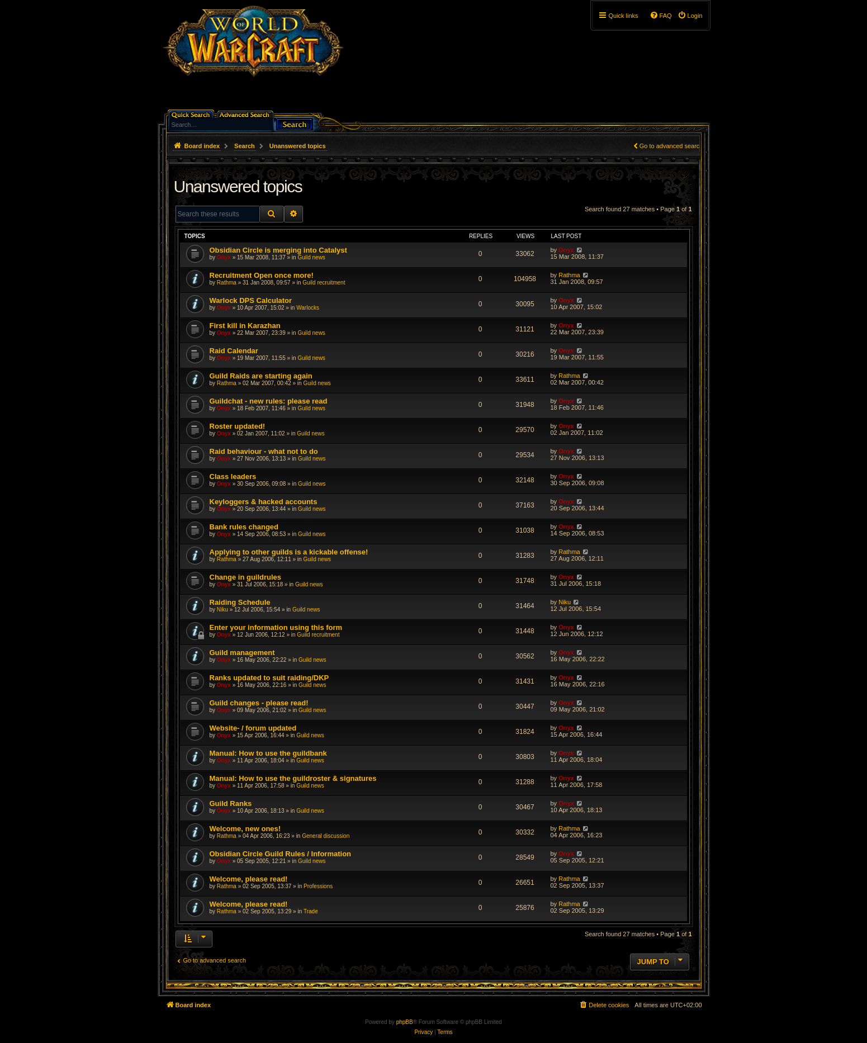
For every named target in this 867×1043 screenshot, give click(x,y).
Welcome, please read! (249, 879)
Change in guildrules (246, 577)
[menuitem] (690, 15)
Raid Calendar (234, 351)
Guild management (242, 652)
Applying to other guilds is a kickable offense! (289, 552)
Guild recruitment (323, 282)
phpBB (404, 1022)
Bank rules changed (244, 527)
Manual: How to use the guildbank (268, 753)
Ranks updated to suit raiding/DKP (269, 678)
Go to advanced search (671, 146)
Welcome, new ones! (245, 828)
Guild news (311, 257)
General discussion (325, 836)
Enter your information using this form (276, 627)
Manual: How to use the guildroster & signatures (293, 778)
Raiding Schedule (240, 602)
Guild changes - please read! (259, 703)
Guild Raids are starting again (261, 376)
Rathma (226, 282)
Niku (222, 609)
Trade (311, 911)
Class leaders (233, 476)
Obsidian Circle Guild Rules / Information (281, 854)
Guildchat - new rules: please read (269, 401)
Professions (318, 886)
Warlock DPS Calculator (251, 300)
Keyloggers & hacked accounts (264, 501)
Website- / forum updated (253, 728)
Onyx (224, 257)
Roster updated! (238, 426)
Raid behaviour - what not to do (264, 451)
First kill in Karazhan (245, 325)
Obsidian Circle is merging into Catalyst (278, 250)
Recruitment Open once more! (262, 275)
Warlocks (307, 308)
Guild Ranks (231, 803)
